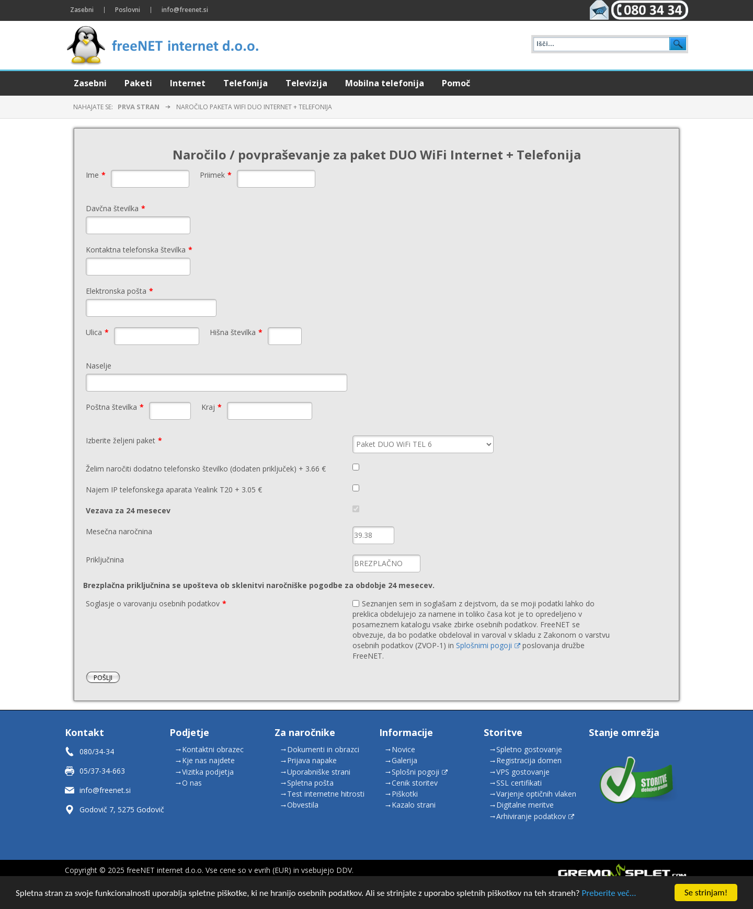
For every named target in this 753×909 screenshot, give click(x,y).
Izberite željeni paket (124, 440)
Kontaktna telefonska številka (139, 250)
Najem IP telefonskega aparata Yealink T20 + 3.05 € (174, 489)
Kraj (211, 407)
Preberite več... (609, 894)
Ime (96, 175)
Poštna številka (115, 407)
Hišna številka (236, 332)
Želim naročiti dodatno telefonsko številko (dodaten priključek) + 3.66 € (206, 469)
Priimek (216, 175)
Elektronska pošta (119, 291)
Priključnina (105, 560)
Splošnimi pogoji (488, 645)
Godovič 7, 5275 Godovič (121, 809)
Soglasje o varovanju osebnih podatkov (156, 603)
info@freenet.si (105, 790)
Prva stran (138, 106)
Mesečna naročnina (119, 531)
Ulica (97, 332)
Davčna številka (115, 208)
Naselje (98, 366)
